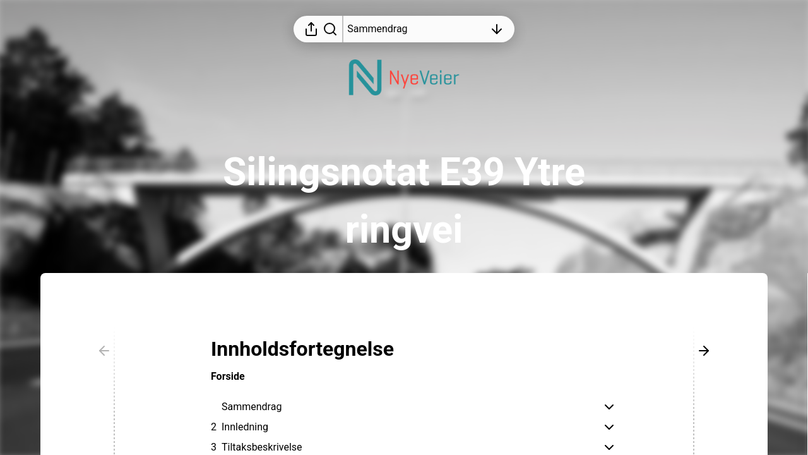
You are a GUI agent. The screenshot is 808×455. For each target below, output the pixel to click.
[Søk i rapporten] (330, 29)
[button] (312, 349)
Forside (228, 376)
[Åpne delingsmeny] (311, 29)
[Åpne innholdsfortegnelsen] (416, 29)
